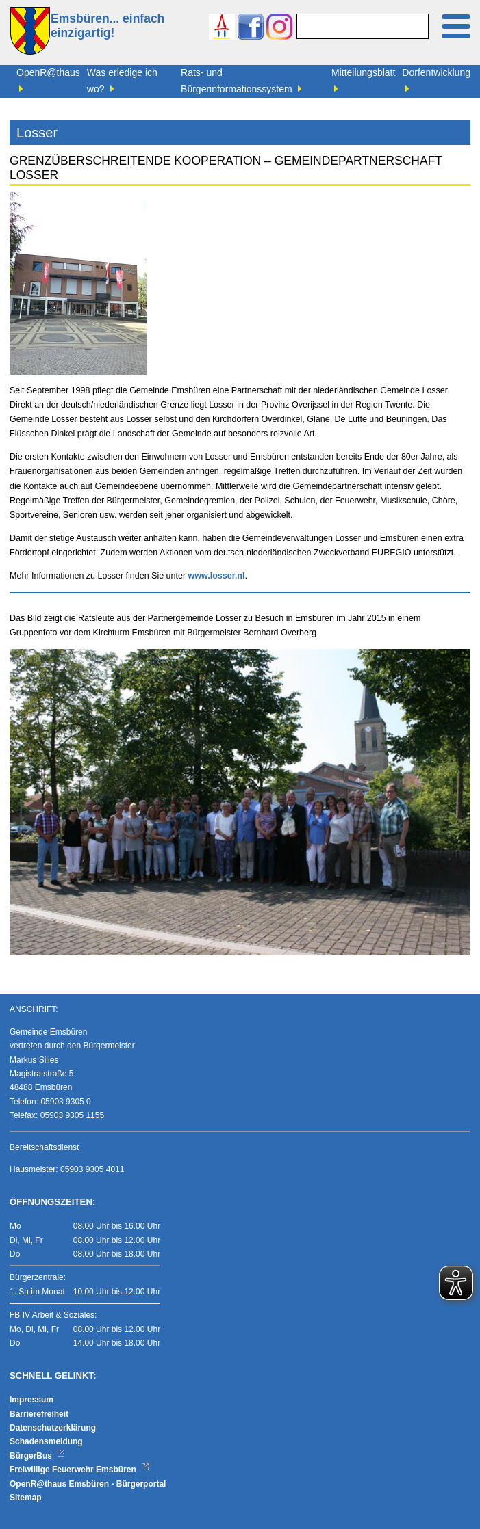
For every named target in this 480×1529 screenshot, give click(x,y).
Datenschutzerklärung (53, 1428)
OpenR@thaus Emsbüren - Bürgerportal (88, 1484)
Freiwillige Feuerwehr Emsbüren (79, 1469)
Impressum (31, 1400)
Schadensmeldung (46, 1441)
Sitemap (26, 1497)
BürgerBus (37, 1456)
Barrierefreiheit (39, 1414)
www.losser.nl (216, 576)
